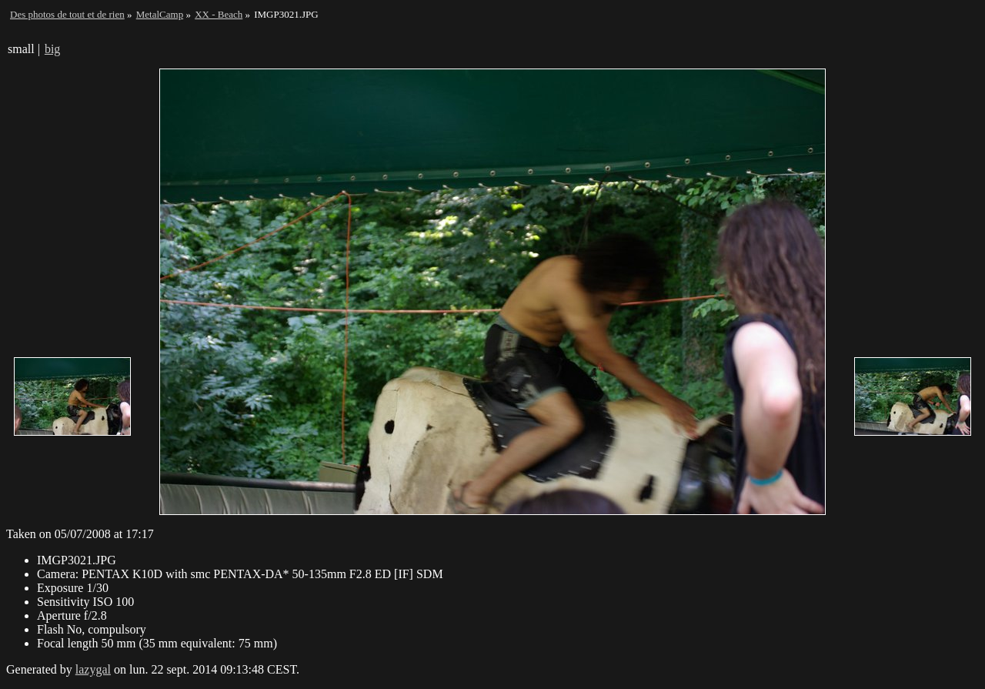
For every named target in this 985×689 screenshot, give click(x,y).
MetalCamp (159, 14)
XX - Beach (218, 14)
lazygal (93, 669)
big (52, 48)
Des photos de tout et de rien (67, 14)
